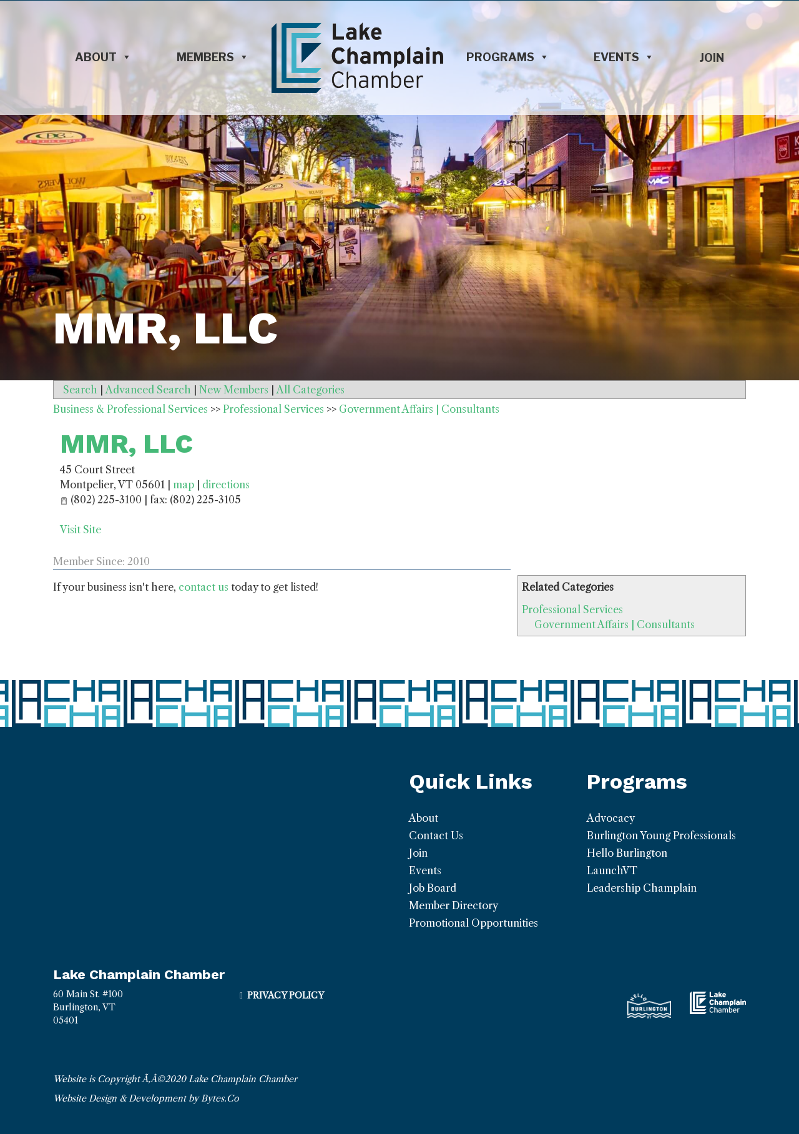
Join (711, 57)
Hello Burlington (627, 853)
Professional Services (572, 609)
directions (226, 484)
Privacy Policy (285, 995)
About (103, 57)
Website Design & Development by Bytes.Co (146, 1098)
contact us (203, 587)
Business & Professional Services (130, 409)
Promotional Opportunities (473, 923)
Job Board (432, 888)
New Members (233, 389)
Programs (507, 57)
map (183, 484)
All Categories (311, 389)
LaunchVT (612, 870)
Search (80, 389)
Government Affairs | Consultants (614, 624)
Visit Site (80, 529)
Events (624, 57)
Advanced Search (148, 389)
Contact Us (436, 835)
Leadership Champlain (642, 888)
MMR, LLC (126, 443)
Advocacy (611, 818)
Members (213, 57)
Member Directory (453, 905)
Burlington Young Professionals (661, 835)
